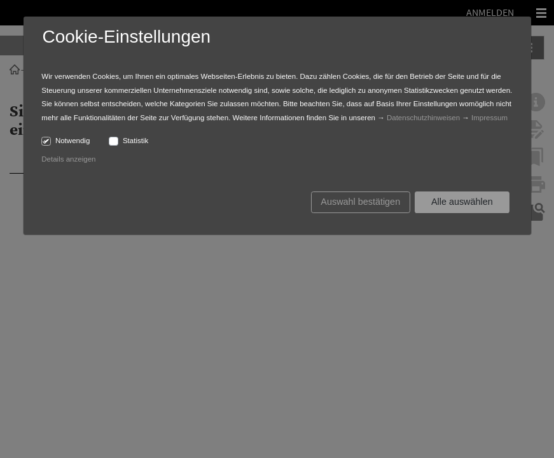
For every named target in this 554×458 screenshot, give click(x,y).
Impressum (489, 117)
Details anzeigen (68, 159)
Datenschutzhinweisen (423, 117)
